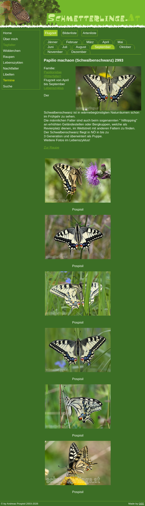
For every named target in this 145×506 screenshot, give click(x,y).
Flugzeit (50, 33)
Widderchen (11, 51)
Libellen (8, 74)
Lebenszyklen (13, 62)
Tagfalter (9, 45)
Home (7, 33)
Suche (7, 86)
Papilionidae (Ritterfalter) (53, 74)
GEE (141, 503)
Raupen (9, 57)
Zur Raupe (51, 147)
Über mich (10, 39)
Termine (9, 80)
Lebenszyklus (54, 88)
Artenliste (89, 33)
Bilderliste (69, 33)
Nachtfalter (11, 68)
